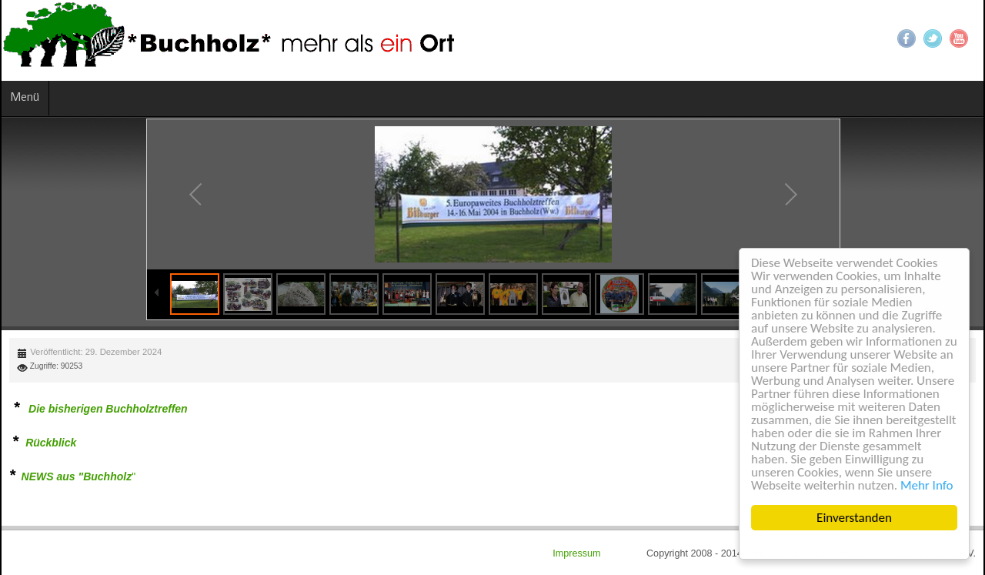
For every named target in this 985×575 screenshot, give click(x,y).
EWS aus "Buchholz (80, 476)
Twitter (932, 38)
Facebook (906, 38)
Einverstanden (854, 518)
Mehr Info (926, 485)
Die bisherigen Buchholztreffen (108, 409)
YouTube (959, 38)
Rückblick (50, 442)
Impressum (578, 553)
